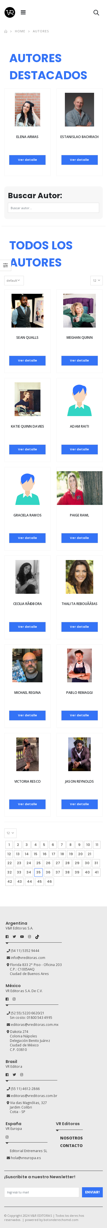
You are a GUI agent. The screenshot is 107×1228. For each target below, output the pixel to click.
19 (71, 854)
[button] (96, 13)
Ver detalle (27, 160)
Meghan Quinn (80, 337)
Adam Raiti (79, 426)
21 (89, 854)
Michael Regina (27, 692)
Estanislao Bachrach (79, 136)
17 (53, 854)
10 (88, 844)
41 (97, 872)
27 (58, 863)
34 (28, 872)
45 (39, 881)
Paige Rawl (79, 515)
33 (19, 872)
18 (62, 854)
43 (19, 881)
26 (48, 863)
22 (9, 863)
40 (87, 872)
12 (9, 854)
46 (49, 881)
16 (45, 854)
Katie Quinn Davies (27, 426)
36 (48, 872)
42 (9, 881)
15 (35, 854)
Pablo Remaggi (79, 692)
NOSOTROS (71, 1138)
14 (27, 854)
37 (58, 872)
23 (19, 863)
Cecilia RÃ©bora (27, 603)
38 (67, 872)
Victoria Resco (27, 781)
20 (80, 854)
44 (29, 881)
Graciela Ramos (27, 515)
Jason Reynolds (79, 781)
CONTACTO (71, 1145)
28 (67, 863)
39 (77, 872)
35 (39, 871)
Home (20, 31)
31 (96, 863)
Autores (41, 31)
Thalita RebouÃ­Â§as (79, 603)
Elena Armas (27, 136)
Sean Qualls (27, 337)
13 (18, 854)
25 (38, 863)
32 (9, 872)
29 (77, 863)
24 (28, 863)
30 (87, 863)
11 (96, 844)
